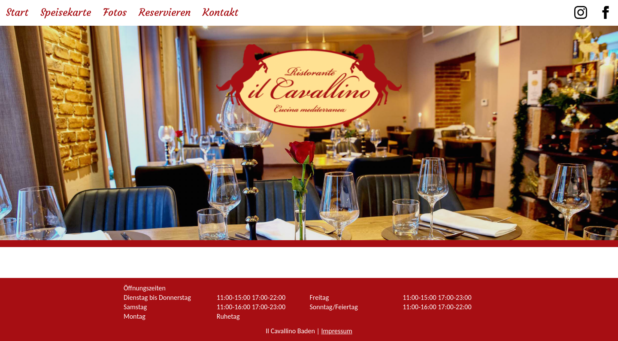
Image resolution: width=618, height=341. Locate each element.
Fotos (115, 12)
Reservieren (165, 12)
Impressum (336, 331)
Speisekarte (65, 12)
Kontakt (220, 12)
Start (17, 12)
